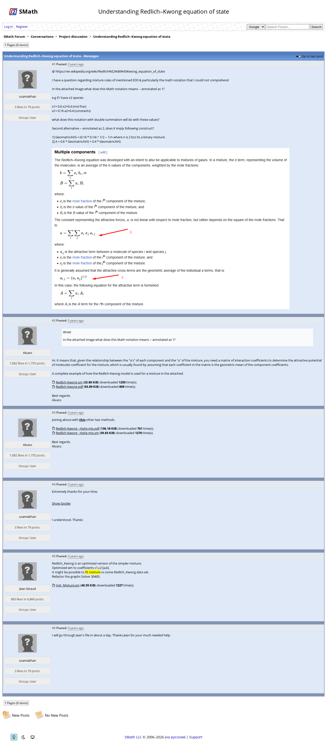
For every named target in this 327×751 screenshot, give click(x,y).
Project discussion (73, 36)
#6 (54, 628)
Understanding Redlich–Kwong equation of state (131, 36)
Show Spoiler (61, 503)
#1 (54, 64)
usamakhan (27, 96)
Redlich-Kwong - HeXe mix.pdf (77, 428)
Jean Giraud (27, 588)
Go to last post (312, 56)
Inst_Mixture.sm (67, 585)
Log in (8, 26)
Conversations (42, 36)
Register (22, 26)
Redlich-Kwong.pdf (69, 386)
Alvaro (27, 353)
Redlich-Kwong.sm (69, 382)
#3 (54, 412)
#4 (54, 484)
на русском (175, 737)
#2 (54, 320)
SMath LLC (133, 737)
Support (195, 737)
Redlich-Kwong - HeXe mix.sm (77, 433)
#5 (54, 556)
